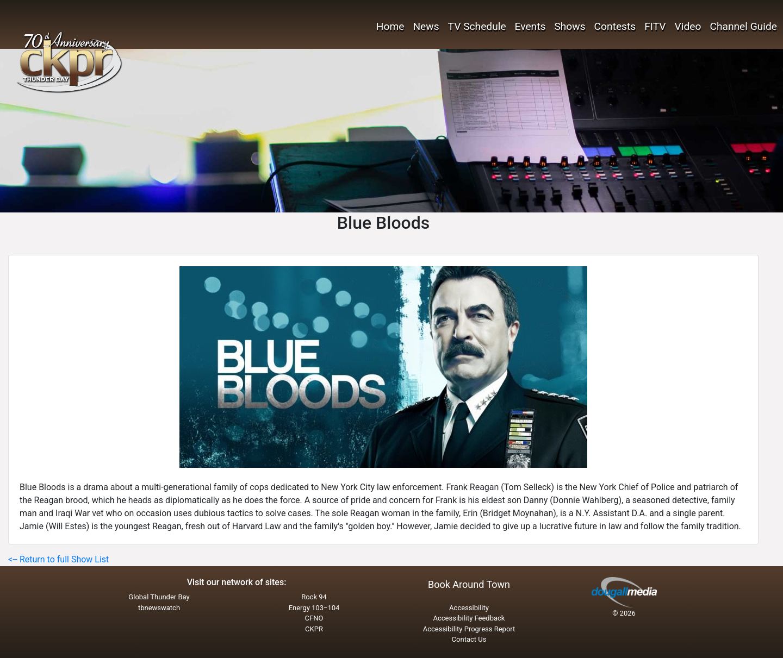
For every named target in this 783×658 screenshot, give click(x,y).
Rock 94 (314, 597)
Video (688, 26)
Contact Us (469, 639)
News (426, 26)
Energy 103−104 (314, 608)
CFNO (314, 618)
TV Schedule (477, 26)
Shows (569, 26)
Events (530, 26)
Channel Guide (743, 26)
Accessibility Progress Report (469, 629)
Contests (615, 26)
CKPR (314, 629)
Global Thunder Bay (158, 597)
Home (390, 26)
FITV (655, 26)
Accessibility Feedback (469, 618)
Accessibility (469, 608)
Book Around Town (469, 584)
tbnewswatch (159, 608)
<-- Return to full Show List (58, 559)
